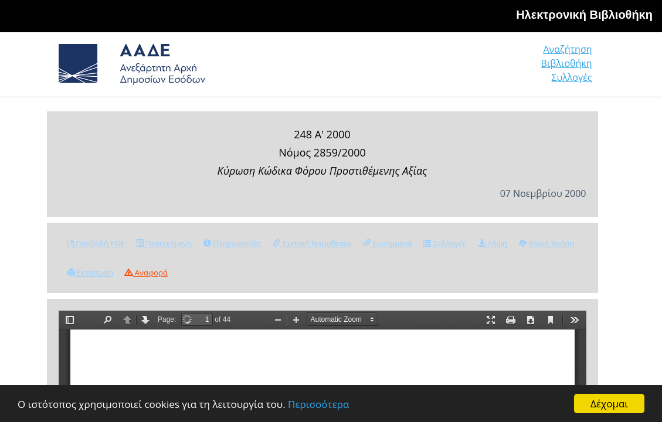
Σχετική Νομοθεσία (312, 243)
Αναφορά (146, 272)
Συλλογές (572, 68)
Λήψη (492, 243)
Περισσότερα (318, 404)
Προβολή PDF (96, 243)
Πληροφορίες (232, 243)
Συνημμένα (387, 243)
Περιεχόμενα (164, 243)
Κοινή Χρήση (546, 243)
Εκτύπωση (90, 272)
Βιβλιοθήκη (495, 68)
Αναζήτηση (412, 68)
